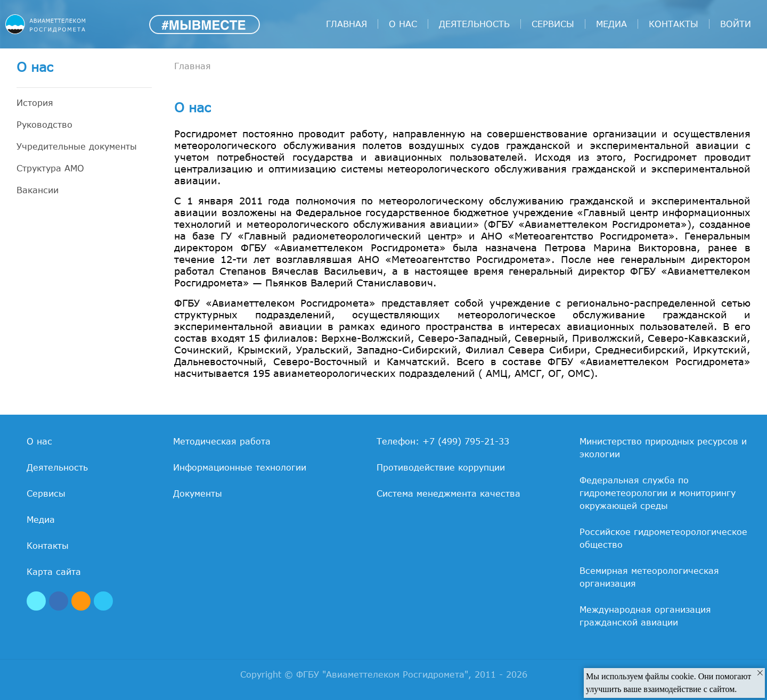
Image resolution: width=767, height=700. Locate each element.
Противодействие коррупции (441, 467)
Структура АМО (50, 168)
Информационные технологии (239, 467)
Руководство (44, 124)
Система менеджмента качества (448, 493)
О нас (403, 24)
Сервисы (553, 24)
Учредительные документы (77, 146)
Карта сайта (54, 572)
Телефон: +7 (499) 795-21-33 (443, 441)
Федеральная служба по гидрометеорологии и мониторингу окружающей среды (658, 492)
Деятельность (474, 24)
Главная (346, 24)
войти (735, 24)
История (35, 103)
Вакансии (38, 190)
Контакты (673, 24)
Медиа (611, 24)
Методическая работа (222, 441)
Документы (197, 493)
